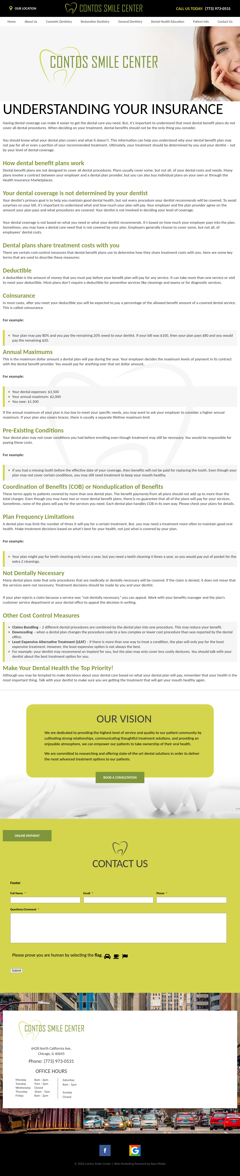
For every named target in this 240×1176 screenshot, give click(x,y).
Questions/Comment (24, 909)
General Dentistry (130, 22)
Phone (161, 893)
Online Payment (27, 836)
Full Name (18, 893)
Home (12, 22)
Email (88, 893)
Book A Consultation (120, 777)
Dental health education (167, 22)
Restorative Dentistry (95, 22)
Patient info (201, 22)
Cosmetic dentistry (59, 22)
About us (31, 22)
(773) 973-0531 (59, 1061)
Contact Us (225, 22)
